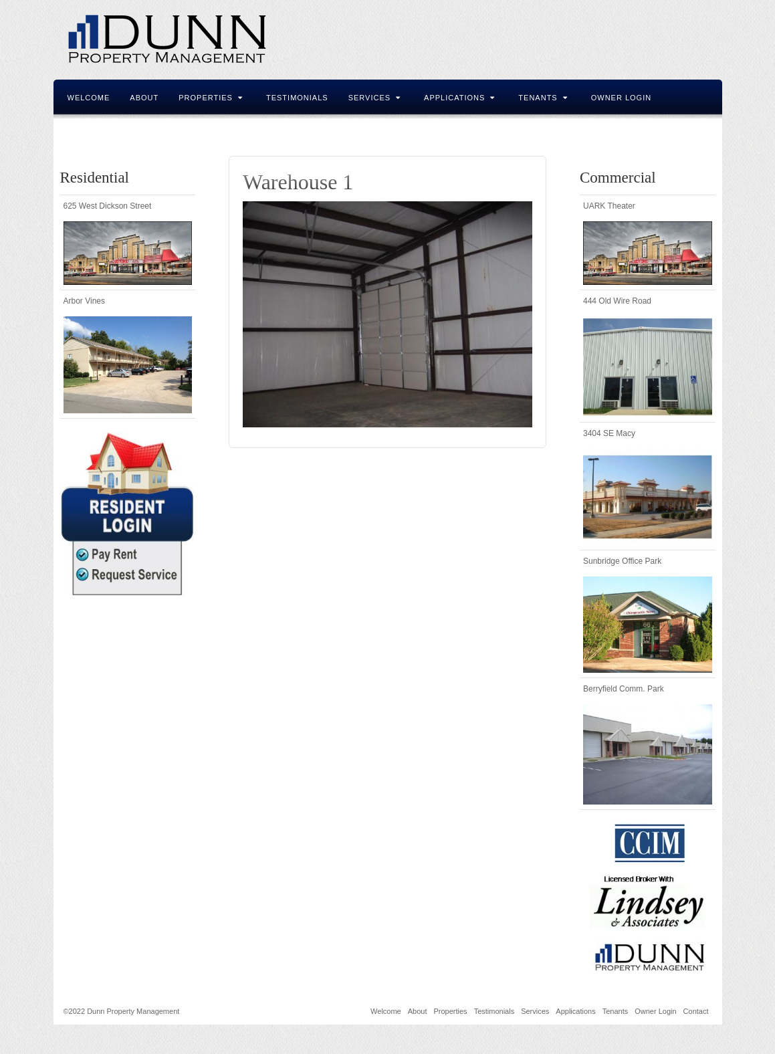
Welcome (89, 98)
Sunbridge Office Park (622, 561)
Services (374, 98)
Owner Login (621, 98)
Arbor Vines (84, 301)
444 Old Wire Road (617, 301)
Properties (211, 98)
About (144, 98)
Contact (87, 132)
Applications (459, 98)
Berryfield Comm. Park (623, 689)
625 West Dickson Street (108, 206)
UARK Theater (609, 206)
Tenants (542, 98)
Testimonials (297, 98)
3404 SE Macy (609, 433)
